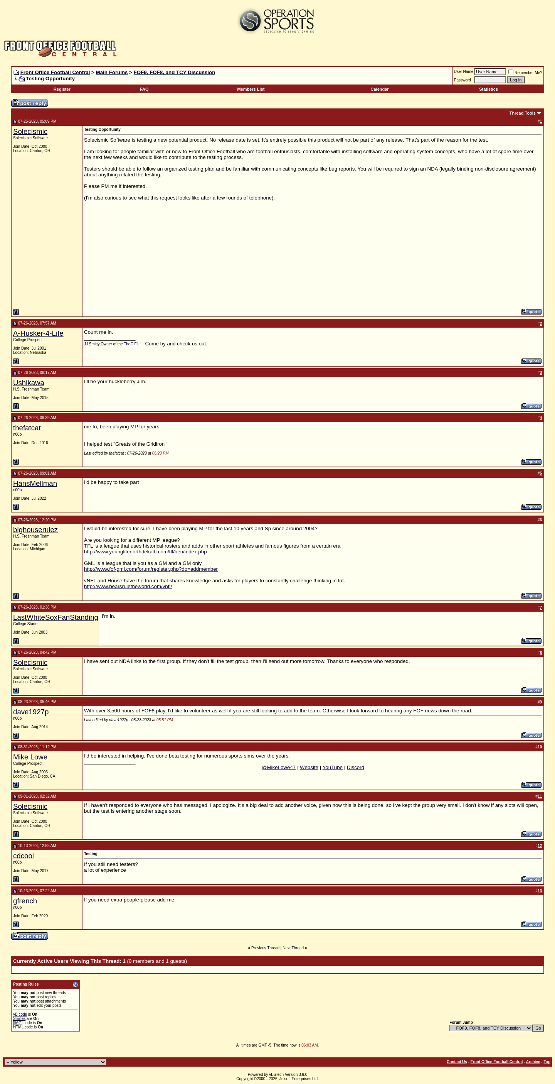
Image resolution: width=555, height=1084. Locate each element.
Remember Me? (525, 73)
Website (309, 767)
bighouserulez (35, 530)
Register (62, 89)
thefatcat (27, 428)
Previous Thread (265, 948)
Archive (533, 1062)
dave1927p (31, 712)
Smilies (19, 1018)
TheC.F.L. (132, 344)
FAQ (144, 89)
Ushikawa (28, 383)
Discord (355, 767)
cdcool (23, 856)
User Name (464, 71)
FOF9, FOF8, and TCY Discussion (174, 72)
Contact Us (457, 1062)
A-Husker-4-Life (38, 333)
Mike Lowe (30, 757)
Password (462, 80)
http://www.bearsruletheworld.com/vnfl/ (128, 586)
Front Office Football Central (55, 72)
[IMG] (17, 1023)
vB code (20, 1014)
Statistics (488, 89)
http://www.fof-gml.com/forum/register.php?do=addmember (151, 569)
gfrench (25, 901)
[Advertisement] (254, 250)
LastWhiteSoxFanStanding (55, 617)
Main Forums (112, 72)
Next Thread (293, 948)
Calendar (380, 89)
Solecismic (30, 131)
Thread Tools (523, 113)
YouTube (333, 767)
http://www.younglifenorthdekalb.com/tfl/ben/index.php (145, 552)
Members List (250, 89)
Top (546, 1062)
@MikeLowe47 (279, 767)
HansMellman (35, 483)
